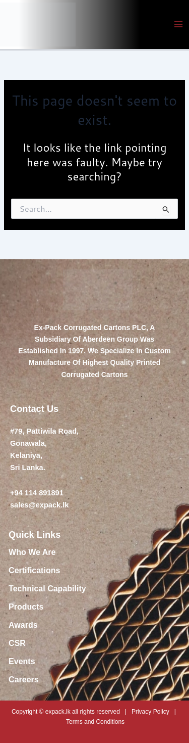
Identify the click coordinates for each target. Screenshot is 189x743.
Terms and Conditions (95, 721)
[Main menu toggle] (178, 24)
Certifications (34, 570)
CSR (17, 643)
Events (22, 661)
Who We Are (32, 552)
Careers (24, 679)
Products (26, 606)
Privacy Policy (150, 711)
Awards (23, 625)
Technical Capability (47, 588)
